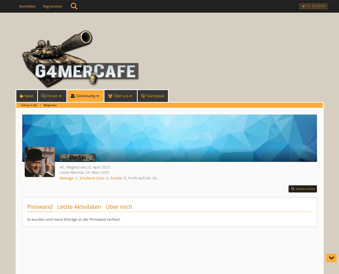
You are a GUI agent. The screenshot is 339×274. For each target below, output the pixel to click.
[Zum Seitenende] (331, 258)
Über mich (119, 206)
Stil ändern (314, 6)
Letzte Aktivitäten (79, 206)
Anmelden (27, 6)
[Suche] (74, 6)
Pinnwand (40, 206)
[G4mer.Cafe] (169, 21)
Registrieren (52, 6)
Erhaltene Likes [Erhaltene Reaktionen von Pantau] (92, 178)
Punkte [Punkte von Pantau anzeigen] (116, 178)
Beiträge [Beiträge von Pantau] (66, 178)
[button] (303, 188)
